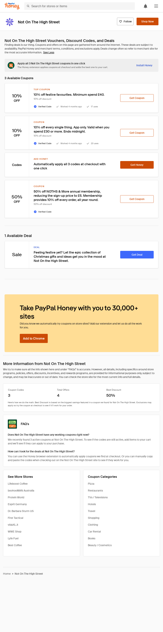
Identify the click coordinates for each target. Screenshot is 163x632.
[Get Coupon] (137, 98)
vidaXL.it (13, 524)
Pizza (91, 483)
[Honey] (12, 6)
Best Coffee (15, 545)
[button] (156, 6)
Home (7, 573)
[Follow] (125, 21)
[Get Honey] (137, 165)
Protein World (16, 497)
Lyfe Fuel (13, 538)
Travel (91, 511)
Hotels (92, 504)
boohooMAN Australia (21, 490)
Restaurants (95, 490)
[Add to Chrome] (34, 338)
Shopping (93, 518)
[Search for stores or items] (79, 6)
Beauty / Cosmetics (100, 545)
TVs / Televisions (98, 497)
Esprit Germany (17, 504)
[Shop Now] (147, 21)
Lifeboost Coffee (18, 483)
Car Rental (94, 531)
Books (91, 538)
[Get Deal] (137, 254)
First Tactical (15, 518)
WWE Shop (14, 531)
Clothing (93, 524)
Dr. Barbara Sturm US (21, 511)
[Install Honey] (144, 65)
